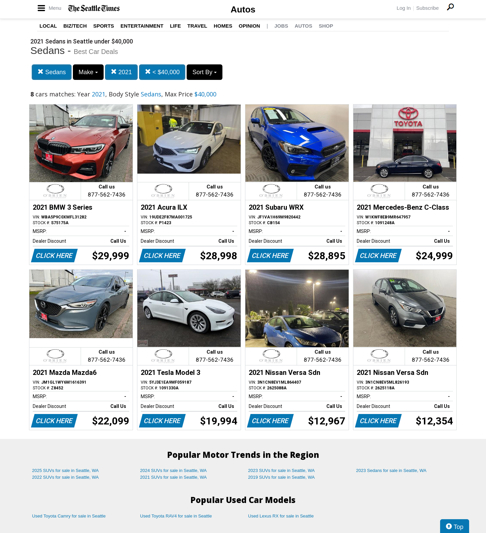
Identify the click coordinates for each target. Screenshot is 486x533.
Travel (197, 26)
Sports (103, 26)
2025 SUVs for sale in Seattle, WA (65, 470)
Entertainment (141, 26)
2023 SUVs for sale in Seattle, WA (281, 470)
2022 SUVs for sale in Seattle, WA (65, 477)
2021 (121, 72)
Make (88, 72)
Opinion (249, 26)
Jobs (281, 26)
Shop (326, 26)
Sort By (204, 72)
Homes (223, 26)
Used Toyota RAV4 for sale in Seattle (176, 516)
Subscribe (427, 8)
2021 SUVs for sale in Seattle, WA (173, 477)
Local (48, 26)
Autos (243, 9)
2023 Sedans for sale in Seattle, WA (391, 470)
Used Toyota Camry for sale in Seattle (69, 516)
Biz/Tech (75, 26)
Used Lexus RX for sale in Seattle (281, 516)
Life (175, 26)
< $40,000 (162, 72)
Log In (404, 8)
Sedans (51, 72)
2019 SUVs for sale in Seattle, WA (281, 477)
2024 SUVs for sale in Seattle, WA (173, 470)
